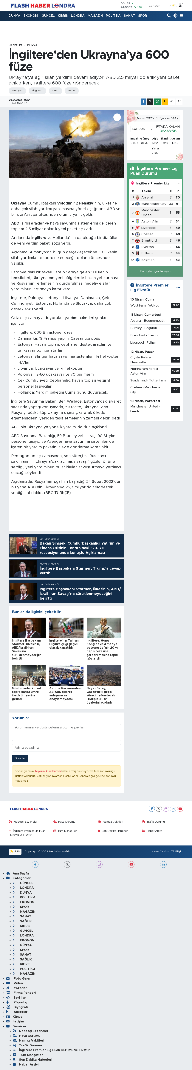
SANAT (129, 15)
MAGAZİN (95, 15)
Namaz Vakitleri (110, 821)
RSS (15, 851)
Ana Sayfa (17, 873)
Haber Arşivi (152, 831)
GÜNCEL (48, 15)
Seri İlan (16, 997)
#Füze (71, 91)
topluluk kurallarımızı (48, 771)
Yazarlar (16, 988)
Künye (14, 1016)
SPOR (142, 15)
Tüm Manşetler (65, 831)
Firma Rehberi (21, 992)
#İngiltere (37, 91)
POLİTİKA (113, 15)
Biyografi (17, 1007)
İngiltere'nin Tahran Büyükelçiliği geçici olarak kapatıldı (64, 644)
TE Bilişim (177, 851)
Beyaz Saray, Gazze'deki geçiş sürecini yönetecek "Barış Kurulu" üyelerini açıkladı (101, 695)
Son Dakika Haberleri (113, 831)
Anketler (16, 1011)
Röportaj (16, 1002)
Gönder (20, 758)
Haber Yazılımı (161, 851)
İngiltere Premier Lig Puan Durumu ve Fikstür (27, 833)
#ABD (55, 91)
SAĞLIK (22, 921)
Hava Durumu (64, 821)
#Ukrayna (17, 91)
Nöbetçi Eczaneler (23, 821)
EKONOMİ (31, 15)
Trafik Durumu (153, 821)
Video (14, 983)
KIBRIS (63, 15)
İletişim (15, 1021)
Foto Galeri (18, 978)
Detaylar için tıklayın (155, 271)
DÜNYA (14, 15)
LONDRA (78, 15)
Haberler (16, 45)
